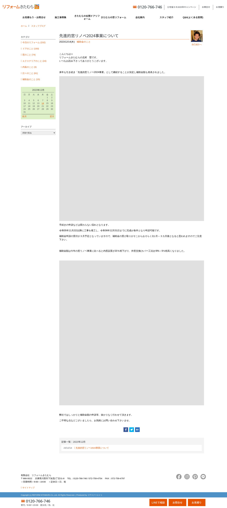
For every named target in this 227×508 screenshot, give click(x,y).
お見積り (220, 7)
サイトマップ (28, 487)
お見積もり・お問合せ (34, 17)
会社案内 (140, 17)
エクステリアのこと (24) (34, 61)
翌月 (52, 116)
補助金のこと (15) (31, 79)
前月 (24, 116)
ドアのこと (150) (30, 48)
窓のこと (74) (29, 54)
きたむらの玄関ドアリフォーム (87, 17)
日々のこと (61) (30, 73)
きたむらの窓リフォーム (113, 17)
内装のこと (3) (29, 67)
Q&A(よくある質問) (193, 17)
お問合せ (206, 7)
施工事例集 (60, 17)
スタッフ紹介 (166, 17)
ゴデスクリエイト (94, 495)
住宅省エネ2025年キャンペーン (181, 7)
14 (43, 103)
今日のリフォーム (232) (33, 42)
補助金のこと (84, 42)
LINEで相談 (158, 502)
